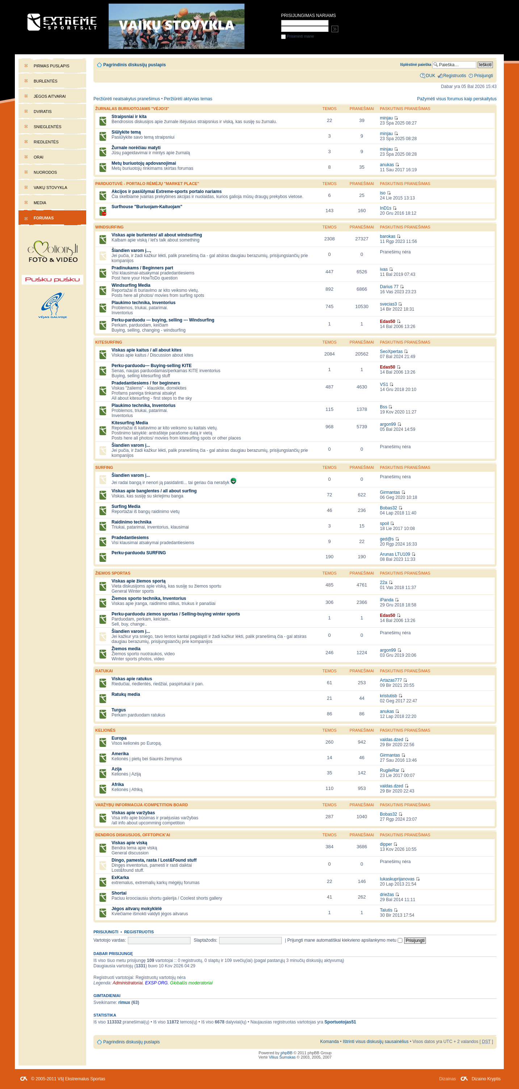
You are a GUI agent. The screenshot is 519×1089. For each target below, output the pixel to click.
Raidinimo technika (131, 522)
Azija (117, 768)
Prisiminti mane (297, 36)
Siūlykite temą (126, 132)
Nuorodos (45, 172)
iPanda (386, 599)
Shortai (119, 893)
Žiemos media (126, 648)
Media (40, 203)
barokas (387, 236)
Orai (38, 157)
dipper (386, 844)
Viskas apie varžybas (133, 812)
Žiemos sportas (112, 573)
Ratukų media (126, 694)
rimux (124, 1002)
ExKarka (120, 877)
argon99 (388, 424)
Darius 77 (389, 286)
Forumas (44, 218)
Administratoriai (128, 982)
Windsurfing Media (131, 285)
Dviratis (43, 111)
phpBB (287, 1053)
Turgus (119, 709)
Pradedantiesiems (130, 537)
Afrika (118, 784)
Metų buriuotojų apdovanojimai (144, 163)
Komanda (329, 1041)
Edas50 (387, 321)
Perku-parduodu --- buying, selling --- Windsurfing (163, 320)
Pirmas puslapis (51, 66)
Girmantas (390, 492)
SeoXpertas (391, 351)
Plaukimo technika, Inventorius (144, 302)
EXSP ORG (156, 982)
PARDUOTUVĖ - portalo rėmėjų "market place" (147, 183)
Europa (119, 738)
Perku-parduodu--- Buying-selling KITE (152, 365)
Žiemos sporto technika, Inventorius (149, 598)
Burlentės (46, 81)
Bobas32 (388, 507)
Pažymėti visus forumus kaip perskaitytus (457, 98)
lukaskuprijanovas (397, 879)
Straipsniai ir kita (129, 116)
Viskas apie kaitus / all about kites (146, 350)
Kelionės (105, 730)
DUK (430, 75)
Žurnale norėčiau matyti (136, 147)
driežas (387, 894)
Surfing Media (126, 506)
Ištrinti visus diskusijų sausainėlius (376, 1041)
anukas (387, 164)
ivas (384, 269)
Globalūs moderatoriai (191, 982)
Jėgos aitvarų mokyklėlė (137, 908)
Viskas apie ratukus (132, 678)
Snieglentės (48, 127)
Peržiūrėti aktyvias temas (188, 98)
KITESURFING (108, 342)
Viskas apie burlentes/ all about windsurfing (157, 234)
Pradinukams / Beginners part (142, 267)
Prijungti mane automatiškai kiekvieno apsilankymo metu (344, 940)
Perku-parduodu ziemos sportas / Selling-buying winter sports (176, 614)
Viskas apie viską (129, 842)
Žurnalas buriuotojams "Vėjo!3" (132, 108)
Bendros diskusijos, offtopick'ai (132, 835)
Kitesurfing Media (130, 422)
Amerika (120, 753)
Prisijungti (105, 932)
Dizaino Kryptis (486, 1078)
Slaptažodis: (205, 940)
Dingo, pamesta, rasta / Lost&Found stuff (154, 860)
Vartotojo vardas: (109, 940)
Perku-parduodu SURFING (139, 552)
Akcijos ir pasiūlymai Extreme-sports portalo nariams (167, 191)
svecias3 (388, 304)
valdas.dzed (391, 739)
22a (383, 582)
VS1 (384, 384)
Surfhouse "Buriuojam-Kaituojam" (147, 206)
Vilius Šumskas (282, 1057)
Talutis (386, 910)
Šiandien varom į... (131, 445)
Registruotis (139, 932)
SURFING (104, 467)
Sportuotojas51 (340, 1022)
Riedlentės (46, 142)
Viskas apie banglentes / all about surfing (154, 490)
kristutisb (388, 695)
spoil (384, 523)
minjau (386, 118)
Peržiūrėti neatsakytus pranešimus (126, 98)
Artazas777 (391, 680)
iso (382, 192)
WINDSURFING (109, 227)
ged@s (387, 539)
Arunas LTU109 (395, 554)
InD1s (385, 208)
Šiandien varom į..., (131, 250)
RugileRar (389, 770)
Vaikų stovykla (50, 187)
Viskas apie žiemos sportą (139, 581)
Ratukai (104, 671)
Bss (383, 406)
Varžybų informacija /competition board (141, 805)
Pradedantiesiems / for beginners (146, 383)
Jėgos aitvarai (50, 96)
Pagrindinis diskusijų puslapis (134, 64)
